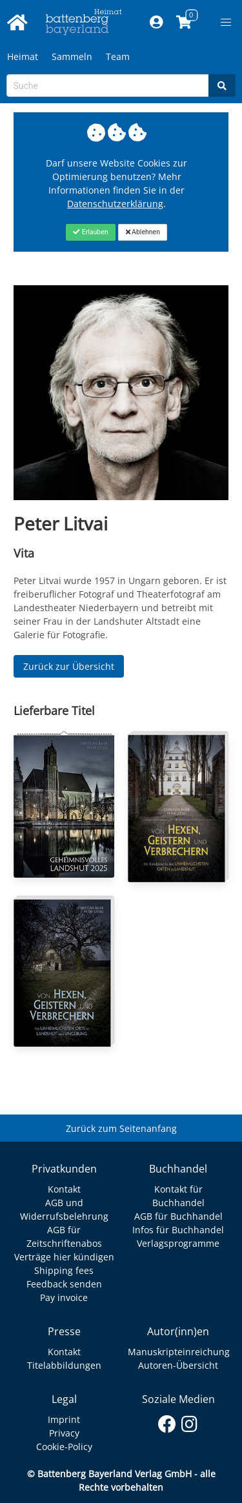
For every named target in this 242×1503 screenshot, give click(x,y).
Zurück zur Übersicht (68, 666)
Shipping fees (64, 1270)
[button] (226, 22)
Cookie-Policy (64, 1446)
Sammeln (72, 56)
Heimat (22, 56)
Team (118, 56)
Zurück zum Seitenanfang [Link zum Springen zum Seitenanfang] (121, 1128)
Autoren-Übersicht (178, 1365)
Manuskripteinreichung (179, 1352)
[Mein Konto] (156, 22)
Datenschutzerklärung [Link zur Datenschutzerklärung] (115, 203)
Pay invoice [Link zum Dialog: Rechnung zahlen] (64, 1297)
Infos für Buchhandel (178, 1230)
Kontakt (64, 1189)
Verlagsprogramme (178, 1243)
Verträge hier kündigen (64, 1257)
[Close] (91, 232)
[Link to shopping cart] (183, 22)
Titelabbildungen (64, 1365)
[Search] (222, 85)
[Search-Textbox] (107, 85)
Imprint (64, 1419)
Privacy (64, 1433)
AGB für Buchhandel (178, 1216)
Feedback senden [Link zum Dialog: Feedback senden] (64, 1284)
